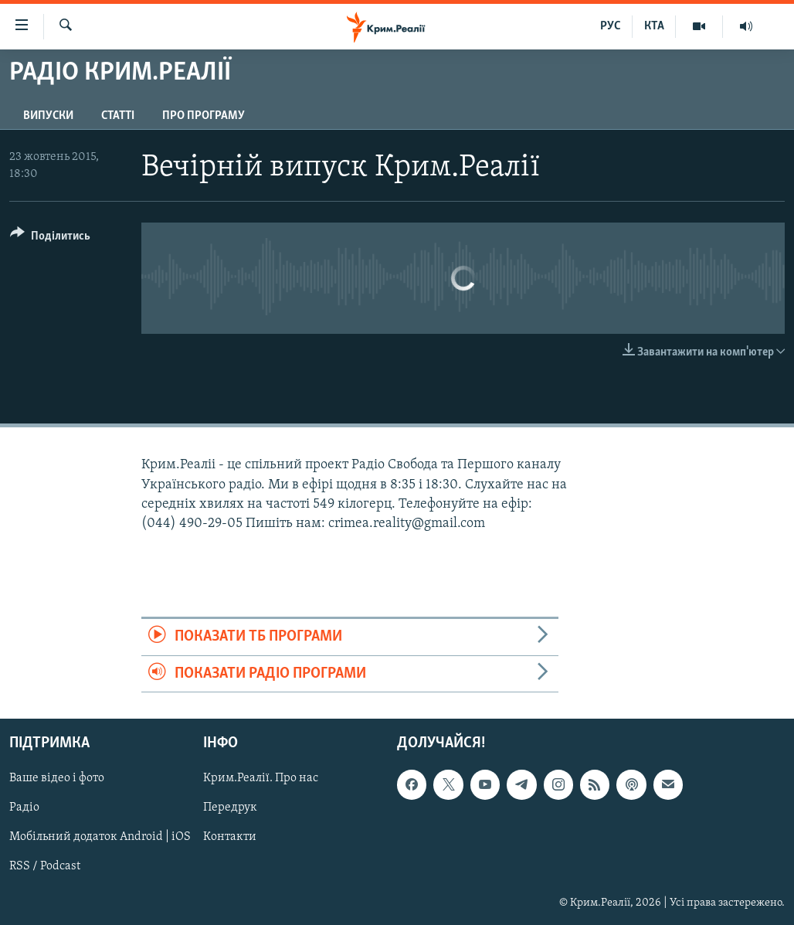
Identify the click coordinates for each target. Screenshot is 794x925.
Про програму (203, 116)
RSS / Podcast (44, 866)
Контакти (229, 837)
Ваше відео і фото (56, 778)
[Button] (50, 238)
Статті (117, 116)
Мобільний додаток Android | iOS (100, 837)
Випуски (48, 116)
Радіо (24, 807)
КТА (654, 26)
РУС (610, 26)
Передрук (230, 807)
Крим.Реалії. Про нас (260, 778)
